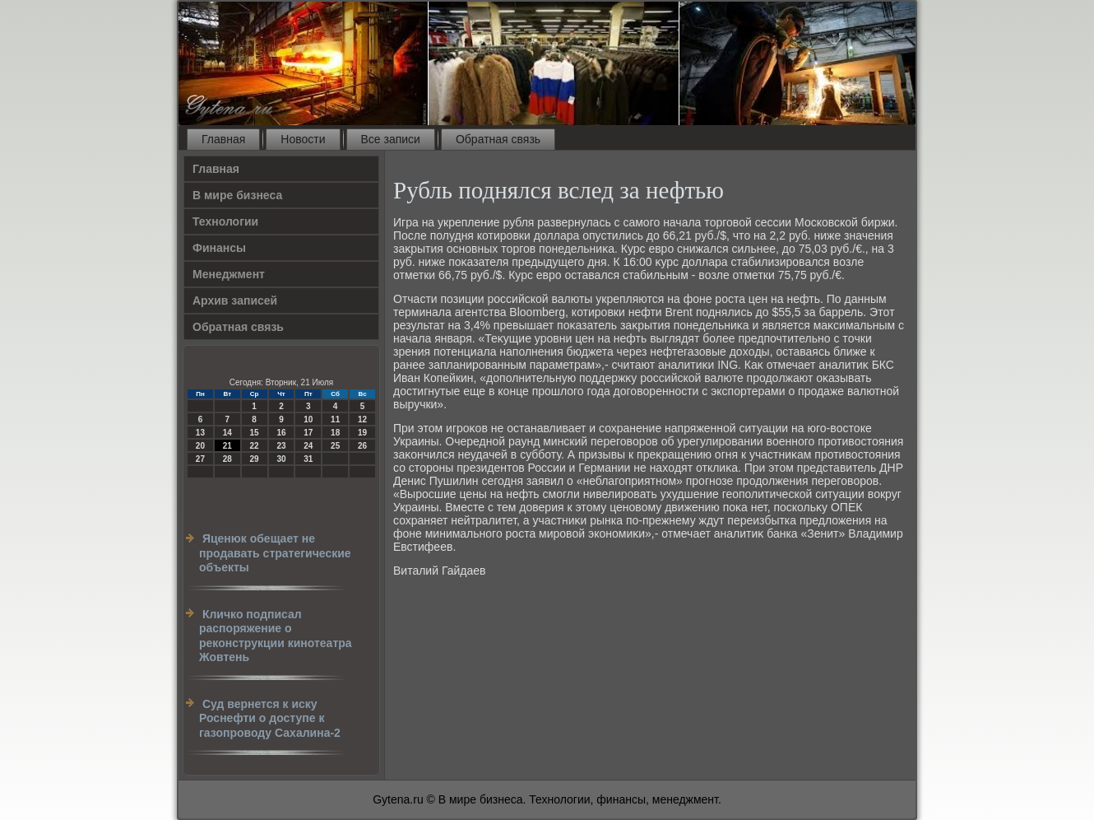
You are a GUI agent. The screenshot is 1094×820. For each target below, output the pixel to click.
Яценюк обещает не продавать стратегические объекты (275, 553)
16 (280, 432)
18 (335, 432)
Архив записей (234, 300)
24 (308, 445)
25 (335, 445)
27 (200, 459)
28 (227, 459)
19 (362, 432)
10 (308, 419)
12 (362, 419)
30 (280, 459)
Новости (302, 139)
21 (227, 445)
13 (200, 432)
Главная (223, 139)
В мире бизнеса (237, 195)
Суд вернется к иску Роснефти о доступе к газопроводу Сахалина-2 (270, 718)
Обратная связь (498, 139)
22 (254, 445)
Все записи (390, 139)
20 (200, 445)
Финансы (219, 247)
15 (254, 432)
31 (308, 459)
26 (362, 445)
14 (227, 432)
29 (254, 459)
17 (308, 432)
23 (280, 445)
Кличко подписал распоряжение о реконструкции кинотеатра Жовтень (275, 636)
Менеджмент (228, 274)
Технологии (225, 221)
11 (335, 419)
